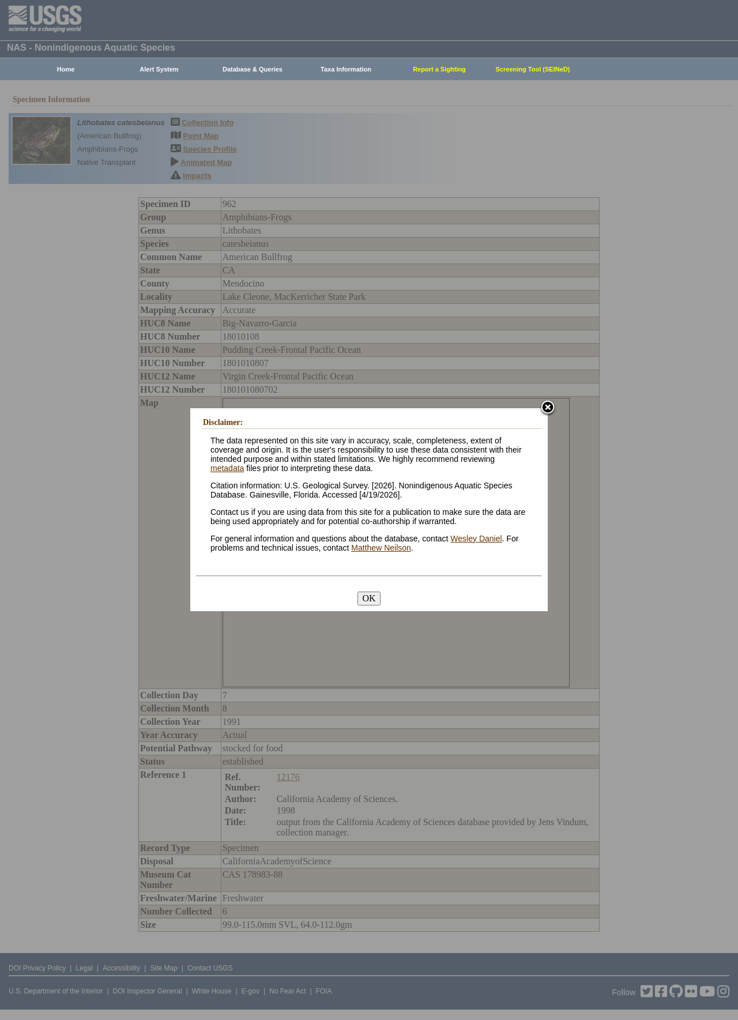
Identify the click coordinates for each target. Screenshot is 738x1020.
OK (368, 598)
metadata (227, 468)
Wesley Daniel (476, 538)
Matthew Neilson (381, 547)
